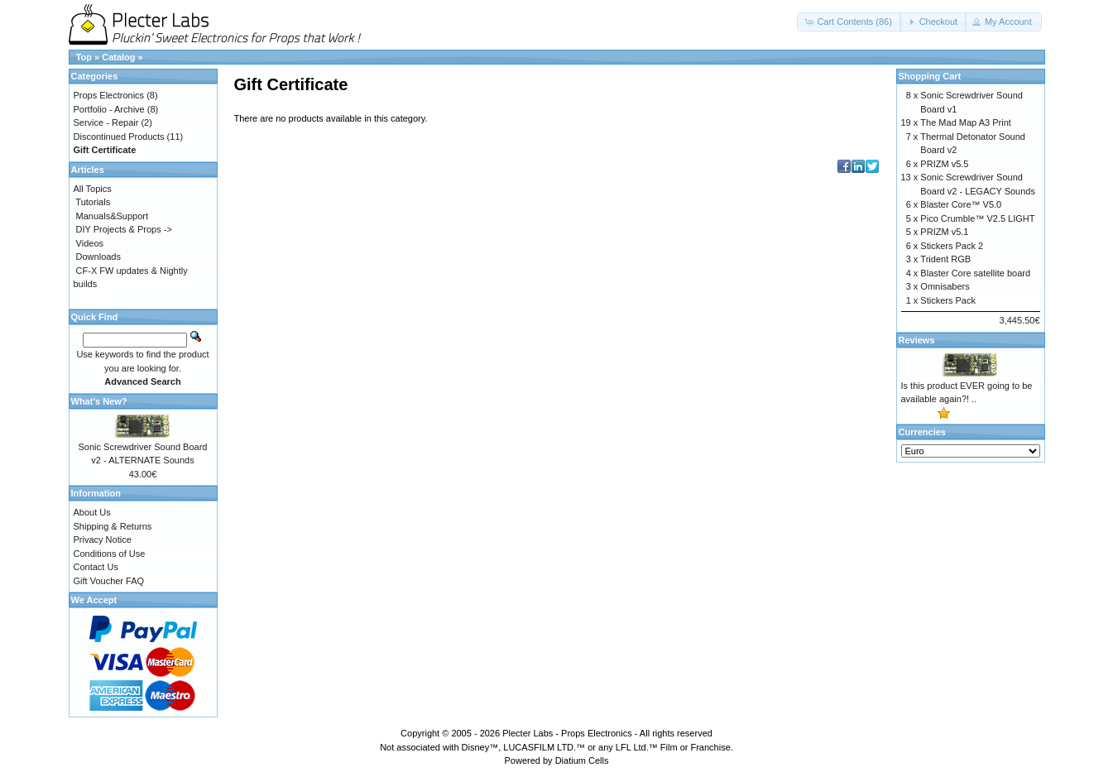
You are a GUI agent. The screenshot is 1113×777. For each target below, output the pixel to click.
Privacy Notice (103, 539)
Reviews (917, 340)
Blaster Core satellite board (975, 273)
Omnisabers (944, 286)
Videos (89, 243)
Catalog (118, 57)
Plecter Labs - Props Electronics (567, 733)
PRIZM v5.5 (944, 164)
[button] (849, 21)
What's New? (99, 401)
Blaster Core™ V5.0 (960, 204)
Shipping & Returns (113, 526)
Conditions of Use (110, 554)
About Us (92, 512)
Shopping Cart (930, 76)
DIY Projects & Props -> (124, 229)
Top (84, 57)
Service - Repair (106, 122)
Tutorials (92, 202)
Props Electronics (109, 95)
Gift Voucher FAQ (109, 581)
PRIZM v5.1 (944, 232)
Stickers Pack (948, 300)
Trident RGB (945, 259)
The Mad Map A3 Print (965, 122)
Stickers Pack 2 (951, 246)
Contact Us (96, 567)
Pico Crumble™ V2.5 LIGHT (977, 218)
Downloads (98, 256)
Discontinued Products (119, 136)
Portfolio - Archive (109, 109)
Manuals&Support (112, 216)
